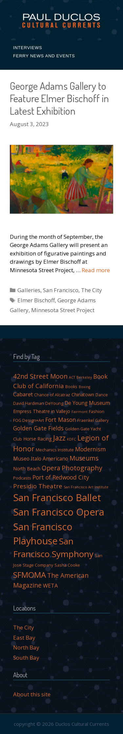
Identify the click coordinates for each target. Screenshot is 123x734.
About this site (32, 694)
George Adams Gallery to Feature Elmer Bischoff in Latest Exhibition (59, 98)
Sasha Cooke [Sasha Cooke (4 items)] (67, 565)
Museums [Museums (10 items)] (84, 458)
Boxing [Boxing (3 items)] (84, 387)
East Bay (24, 637)
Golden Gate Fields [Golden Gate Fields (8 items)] (38, 428)
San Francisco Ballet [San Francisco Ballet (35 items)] (57, 497)
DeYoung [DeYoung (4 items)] (54, 403)
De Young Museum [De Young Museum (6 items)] (87, 402)
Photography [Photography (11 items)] (82, 467)
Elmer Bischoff (36, 300)
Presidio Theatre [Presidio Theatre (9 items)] (37, 486)
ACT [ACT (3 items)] (72, 377)
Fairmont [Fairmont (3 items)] (80, 411)
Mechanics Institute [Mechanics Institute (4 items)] (55, 450)
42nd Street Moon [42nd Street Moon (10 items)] (40, 376)
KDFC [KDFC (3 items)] (71, 439)
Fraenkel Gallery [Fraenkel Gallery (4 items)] (93, 420)
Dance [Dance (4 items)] (101, 395)
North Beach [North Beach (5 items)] (26, 468)
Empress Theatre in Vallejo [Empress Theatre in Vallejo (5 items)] (41, 411)
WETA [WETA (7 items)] (50, 585)
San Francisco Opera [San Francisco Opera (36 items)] (58, 511)
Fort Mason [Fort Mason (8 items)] (60, 419)
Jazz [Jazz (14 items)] (59, 437)
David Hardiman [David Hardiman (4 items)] (28, 403)
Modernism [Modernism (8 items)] (90, 449)
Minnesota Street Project (62, 310)
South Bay (26, 657)
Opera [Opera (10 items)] (51, 468)
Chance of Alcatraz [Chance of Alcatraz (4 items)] (52, 395)
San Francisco (60, 290)
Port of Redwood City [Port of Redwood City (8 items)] (60, 477)
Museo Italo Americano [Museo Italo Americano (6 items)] (40, 458)
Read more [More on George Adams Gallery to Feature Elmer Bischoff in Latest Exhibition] (96, 270)
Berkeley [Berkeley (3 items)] (84, 377)
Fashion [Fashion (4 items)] (96, 411)
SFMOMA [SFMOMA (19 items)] (29, 574)
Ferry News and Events (44, 55)
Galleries (28, 290)
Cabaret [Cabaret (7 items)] (23, 394)
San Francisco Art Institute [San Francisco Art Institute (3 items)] (86, 487)
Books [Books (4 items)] (71, 386)
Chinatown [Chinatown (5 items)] (83, 394)
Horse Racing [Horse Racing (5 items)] (37, 439)
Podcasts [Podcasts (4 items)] (22, 478)
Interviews (27, 47)
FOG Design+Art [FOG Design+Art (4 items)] (28, 420)
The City (91, 290)
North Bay (26, 647)
